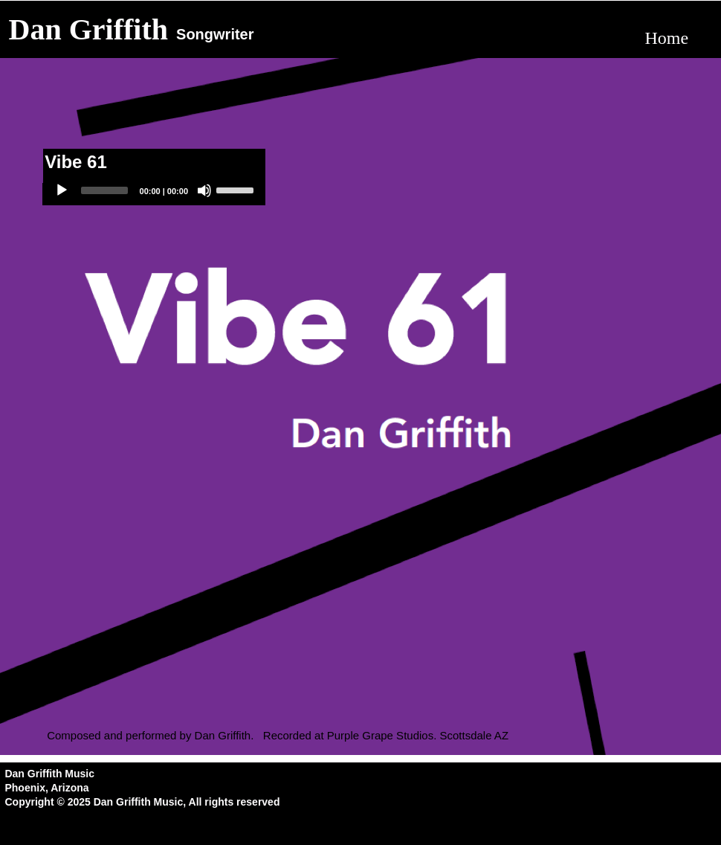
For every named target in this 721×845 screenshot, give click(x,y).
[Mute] (204, 190)
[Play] (61, 190)
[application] (153, 194)
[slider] (104, 190)
